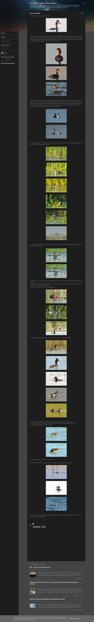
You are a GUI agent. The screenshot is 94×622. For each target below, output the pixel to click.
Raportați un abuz (5, 41)
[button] (82, 13)
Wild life (43, 526)
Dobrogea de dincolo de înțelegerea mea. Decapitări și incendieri (47, 599)
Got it (78, 618)
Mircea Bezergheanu (4, 46)
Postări (4, 52)
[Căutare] (84, 4)
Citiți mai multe (78, 578)
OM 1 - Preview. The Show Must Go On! (40, 567)
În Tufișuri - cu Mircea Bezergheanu (43, 3)
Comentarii (5, 53)
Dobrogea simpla (36, 526)
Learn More (72, 618)
